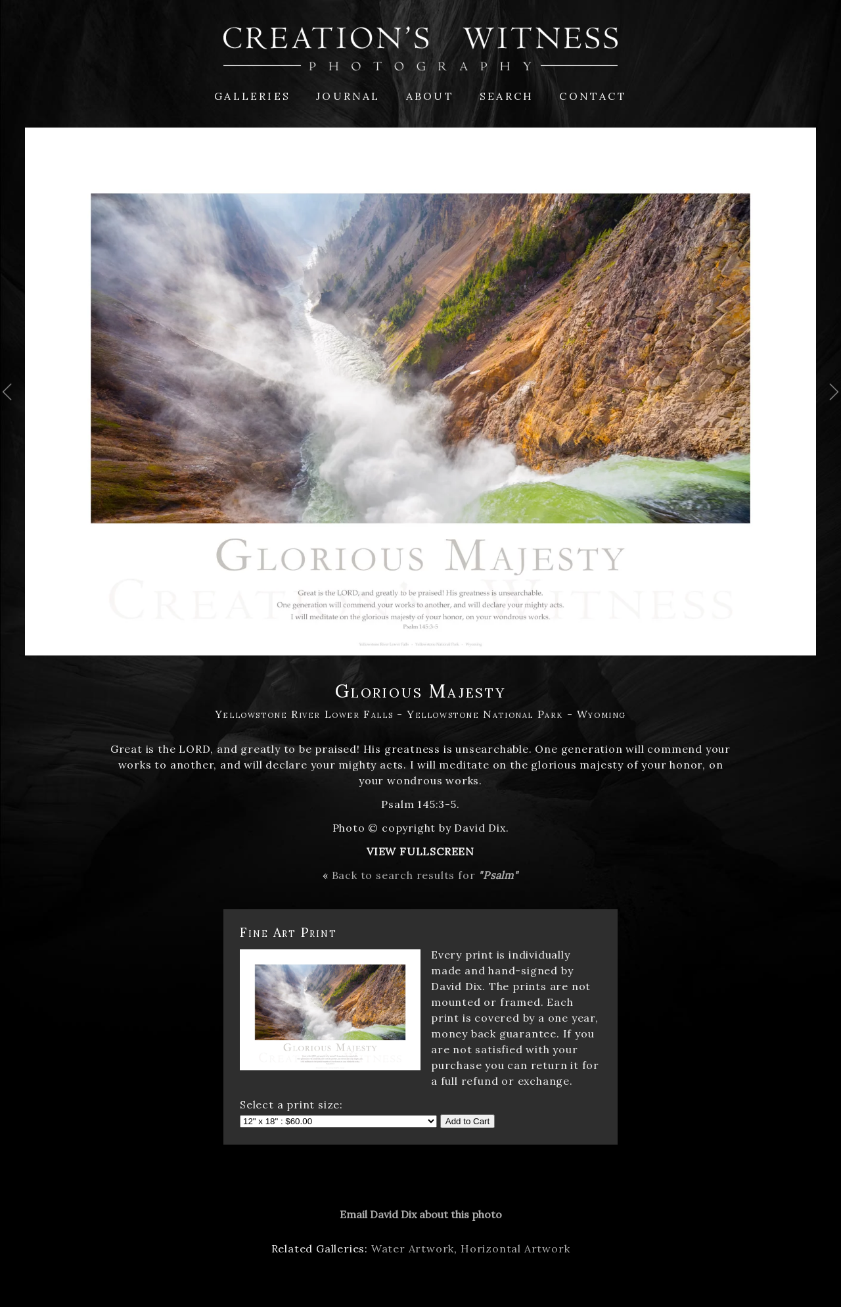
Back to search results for (425, 875)
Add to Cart (467, 1121)
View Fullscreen (420, 851)
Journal (348, 96)
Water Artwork (412, 1248)
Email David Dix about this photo (421, 1214)
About (430, 96)
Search (507, 96)
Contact (592, 96)
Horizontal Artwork (515, 1248)
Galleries (252, 96)
